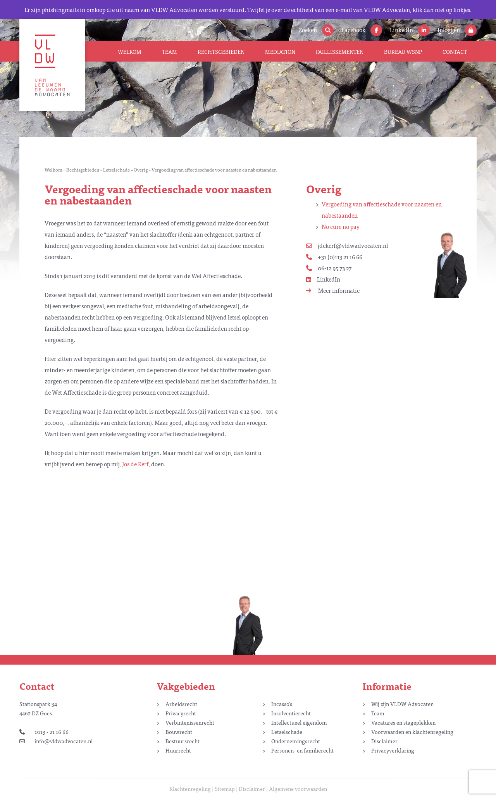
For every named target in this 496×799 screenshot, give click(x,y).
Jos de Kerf (135, 464)
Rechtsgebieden (221, 51)
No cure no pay (341, 226)
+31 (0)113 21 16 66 (334, 256)
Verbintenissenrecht (189, 722)
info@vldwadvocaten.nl (56, 741)
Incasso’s (281, 703)
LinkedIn (323, 279)
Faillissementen (339, 51)
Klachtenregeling (190, 788)
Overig (141, 170)
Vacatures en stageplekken (403, 722)
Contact (455, 51)
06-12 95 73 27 (328, 268)
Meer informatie (333, 290)
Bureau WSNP (403, 51)
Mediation (280, 51)
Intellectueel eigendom (299, 722)
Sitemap (225, 788)
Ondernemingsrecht (295, 741)
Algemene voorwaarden (298, 788)
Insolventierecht (291, 713)
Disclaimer (384, 741)
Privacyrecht (180, 713)
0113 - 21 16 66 (44, 731)
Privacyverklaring (392, 750)
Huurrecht (178, 750)
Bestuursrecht (182, 741)
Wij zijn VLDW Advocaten (402, 703)
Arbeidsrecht (181, 703)
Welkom (129, 51)
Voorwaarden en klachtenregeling (412, 731)
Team (169, 51)
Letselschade (116, 170)
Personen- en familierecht (302, 750)
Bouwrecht (178, 731)
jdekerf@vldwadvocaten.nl (347, 245)
